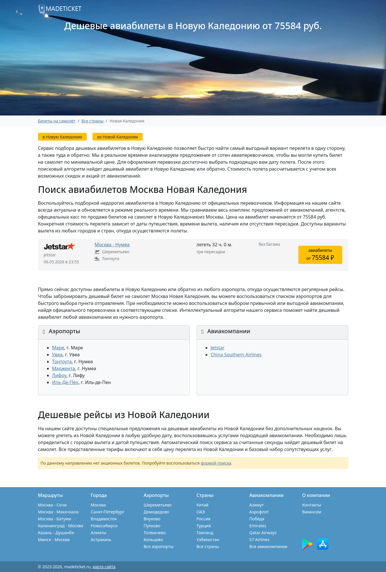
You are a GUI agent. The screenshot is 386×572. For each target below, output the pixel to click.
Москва (98, 505)
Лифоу (59, 375)
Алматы (98, 532)
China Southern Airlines (236, 354)
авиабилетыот (320, 254)
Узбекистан (207, 539)
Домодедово (156, 512)
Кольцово (153, 539)
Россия (203, 518)
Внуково (152, 518)
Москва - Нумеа (112, 244)
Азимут (256, 505)
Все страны (207, 546)
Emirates (257, 525)
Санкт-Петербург (108, 512)
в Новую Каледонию (62, 136)
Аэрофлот (259, 512)
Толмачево (155, 532)
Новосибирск (104, 525)
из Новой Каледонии (117, 136)
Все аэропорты (159, 546)
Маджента (63, 368)
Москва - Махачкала (58, 512)
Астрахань (101, 539)
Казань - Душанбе (56, 532)
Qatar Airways (263, 532)
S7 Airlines (259, 539)
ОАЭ (200, 512)
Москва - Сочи (52, 505)
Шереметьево (158, 505)
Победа (256, 518)
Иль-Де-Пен (65, 382)
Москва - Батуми (54, 518)
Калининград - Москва (60, 525)
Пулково (152, 525)
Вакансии (311, 512)
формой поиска (216, 463)
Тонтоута (62, 361)
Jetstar (218, 347)
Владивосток (104, 518)
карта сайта (104, 566)
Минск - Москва (54, 539)
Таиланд (204, 532)
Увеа (57, 354)
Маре (58, 347)
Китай (202, 505)
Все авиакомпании (268, 546)
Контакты (311, 505)
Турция (203, 525)
